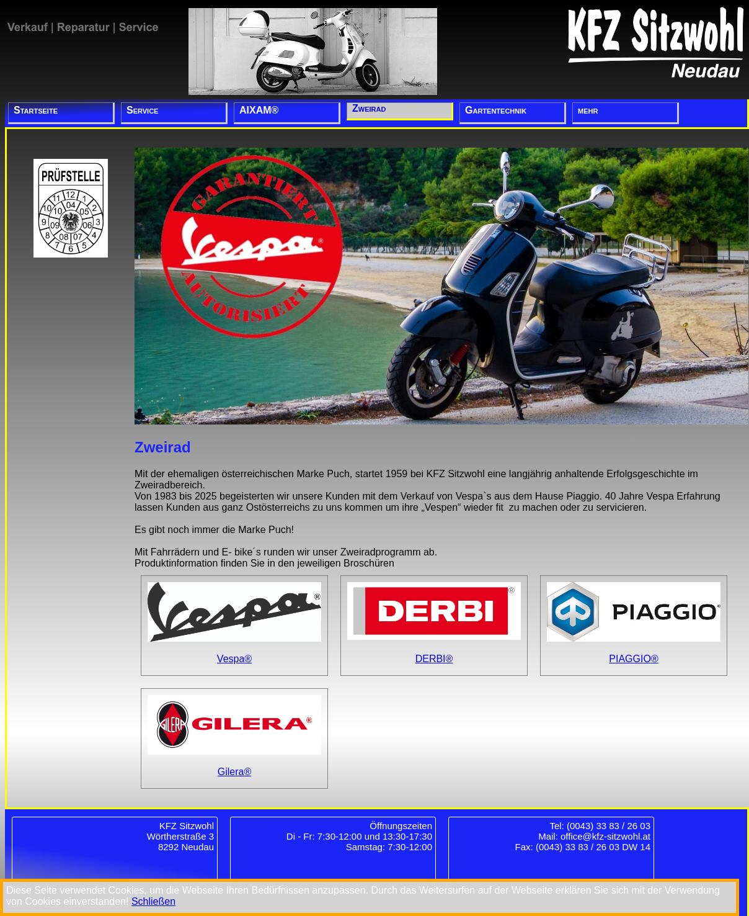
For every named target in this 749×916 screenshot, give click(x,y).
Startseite (36, 110)
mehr (588, 110)
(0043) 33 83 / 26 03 (608, 825)
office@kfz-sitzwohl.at (605, 836)
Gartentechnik (495, 110)
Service (142, 110)
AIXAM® (258, 110)
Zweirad (369, 108)
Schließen (153, 901)
